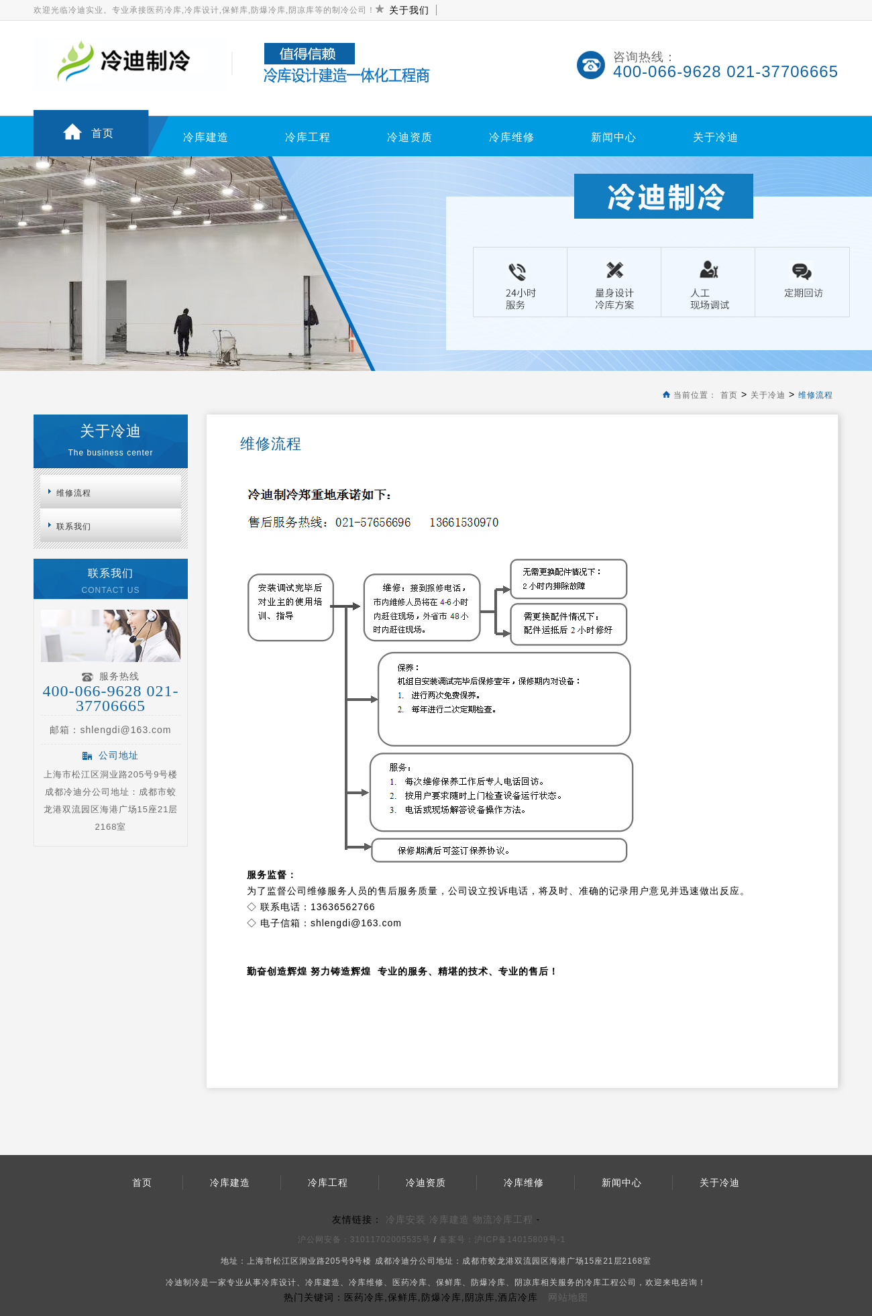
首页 (102, 133)
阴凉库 (527, 1282)
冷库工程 (308, 137)
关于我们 (409, 10)
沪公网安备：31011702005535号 (364, 1239)
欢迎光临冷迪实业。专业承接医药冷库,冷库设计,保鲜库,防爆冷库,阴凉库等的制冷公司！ (205, 10)
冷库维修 (512, 137)
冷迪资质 (410, 137)
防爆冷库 (488, 1282)
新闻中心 (614, 137)
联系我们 (73, 526)
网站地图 (568, 1297)
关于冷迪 (716, 137)
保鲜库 (449, 1282)
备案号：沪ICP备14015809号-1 (503, 1239)
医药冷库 (409, 1282)
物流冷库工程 (503, 1219)
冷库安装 (406, 1219)
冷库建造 (206, 137)
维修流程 (815, 395)
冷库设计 (279, 1282)
